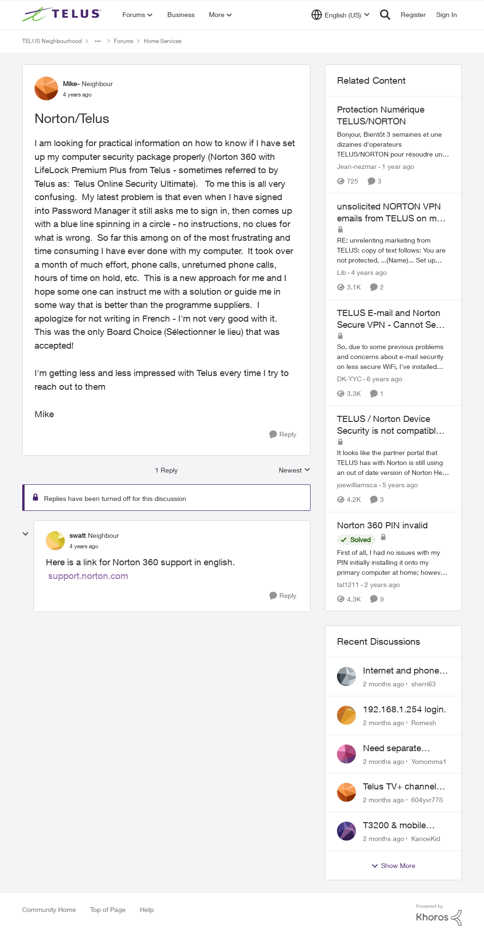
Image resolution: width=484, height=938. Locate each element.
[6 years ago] (382, 379)
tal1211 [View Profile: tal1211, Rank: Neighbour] (348, 584)
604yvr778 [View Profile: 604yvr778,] (427, 800)
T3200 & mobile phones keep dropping (394, 825)
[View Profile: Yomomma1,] (346, 754)
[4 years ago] (367, 273)
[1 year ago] (396, 166)
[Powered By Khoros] (439, 915)
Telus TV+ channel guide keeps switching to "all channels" (399, 786)
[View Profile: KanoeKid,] (346, 831)
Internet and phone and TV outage (401, 670)
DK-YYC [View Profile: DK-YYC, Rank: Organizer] (349, 379)
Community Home (49, 909)
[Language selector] (340, 14)
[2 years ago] (380, 584)
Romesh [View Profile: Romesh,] (423, 723)
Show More (393, 865)
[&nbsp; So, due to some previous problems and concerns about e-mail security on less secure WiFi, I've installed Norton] (393, 356)
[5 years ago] (398, 485)
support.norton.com (88, 575)
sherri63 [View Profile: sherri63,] (423, 684)
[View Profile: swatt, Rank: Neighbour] (55, 540)
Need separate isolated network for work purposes (402, 748)
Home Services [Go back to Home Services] (163, 40)
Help (147, 909)
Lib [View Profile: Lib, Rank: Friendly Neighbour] (341, 273)
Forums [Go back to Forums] (123, 40)
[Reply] (283, 434)
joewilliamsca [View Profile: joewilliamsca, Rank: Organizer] (357, 485)
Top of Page (108, 909)
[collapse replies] (25, 534)
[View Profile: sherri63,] (346, 676)
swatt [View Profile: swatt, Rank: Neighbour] (77, 535)
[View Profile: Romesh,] (346, 715)
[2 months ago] (383, 684)
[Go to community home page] (63, 14)
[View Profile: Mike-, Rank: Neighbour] (46, 88)
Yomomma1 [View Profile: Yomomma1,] (429, 761)
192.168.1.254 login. (404, 709)
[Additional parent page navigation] (98, 41)
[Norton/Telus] (83, 546)
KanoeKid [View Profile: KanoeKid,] (425, 838)
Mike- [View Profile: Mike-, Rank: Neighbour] (71, 83)
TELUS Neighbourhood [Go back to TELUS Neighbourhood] (52, 40)
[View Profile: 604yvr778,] (346, 792)
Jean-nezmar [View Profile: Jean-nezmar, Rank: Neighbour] (357, 166)
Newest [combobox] (295, 470)
